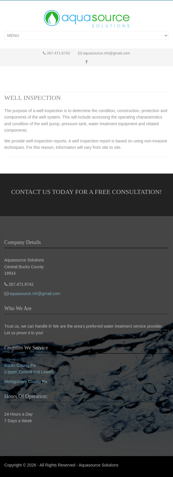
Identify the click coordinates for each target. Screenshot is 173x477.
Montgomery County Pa (25, 381)
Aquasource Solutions (98, 465)
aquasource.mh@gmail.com (106, 53)
